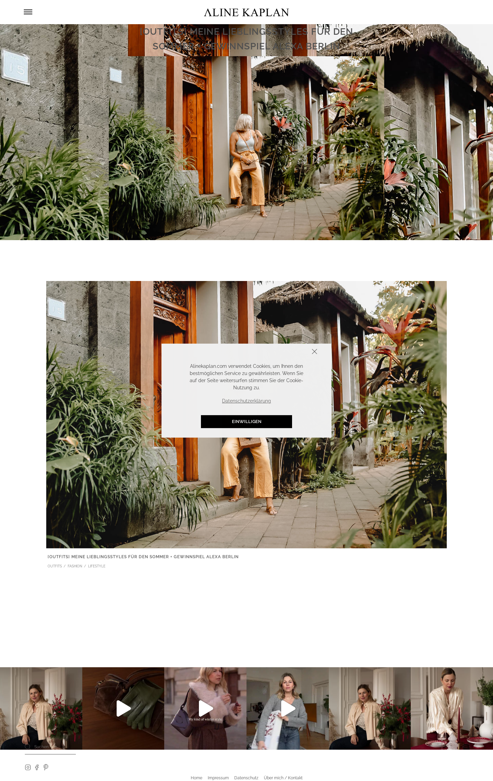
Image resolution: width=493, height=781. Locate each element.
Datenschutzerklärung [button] (246, 401)
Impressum (218, 778)
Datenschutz (246, 778)
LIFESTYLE (96, 567)
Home (196, 778)
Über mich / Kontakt (283, 778)
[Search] (28, 747)
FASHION (75, 567)
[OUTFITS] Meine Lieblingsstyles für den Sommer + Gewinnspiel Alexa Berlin (143, 558)
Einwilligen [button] (246, 421)
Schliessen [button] (293, 352)
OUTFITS (55, 567)
